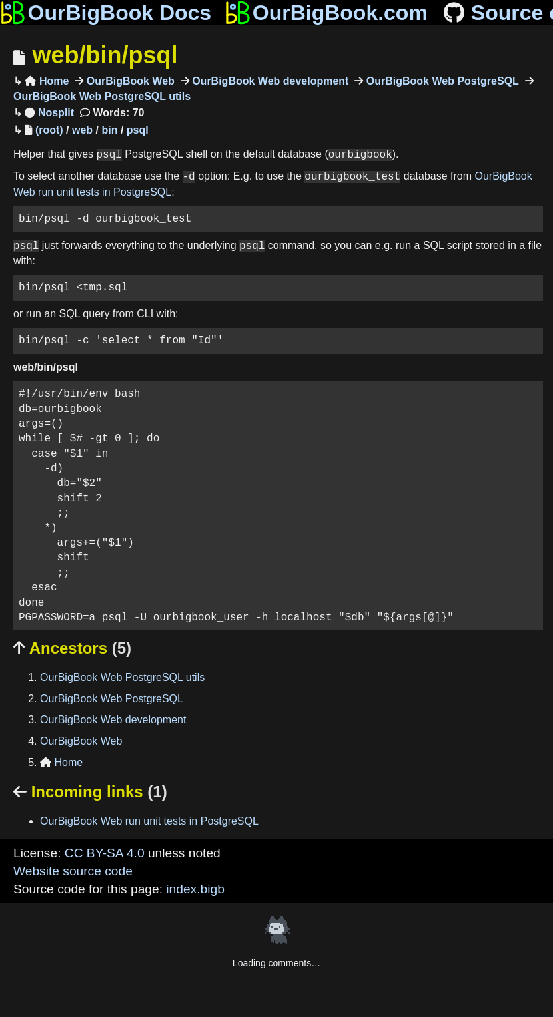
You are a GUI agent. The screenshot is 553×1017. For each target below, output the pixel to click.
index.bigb (195, 889)
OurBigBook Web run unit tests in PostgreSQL (149, 821)
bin (109, 130)
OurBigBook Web (129, 81)
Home (47, 81)
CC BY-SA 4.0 (105, 853)
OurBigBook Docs (105, 12)
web (82, 130)
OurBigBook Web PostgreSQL (441, 81)
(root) (49, 130)
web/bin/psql (104, 55)
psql (138, 130)
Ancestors (72, 648)
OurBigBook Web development (269, 81)
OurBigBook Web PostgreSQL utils (122, 677)
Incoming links (90, 792)
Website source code (73, 871)
